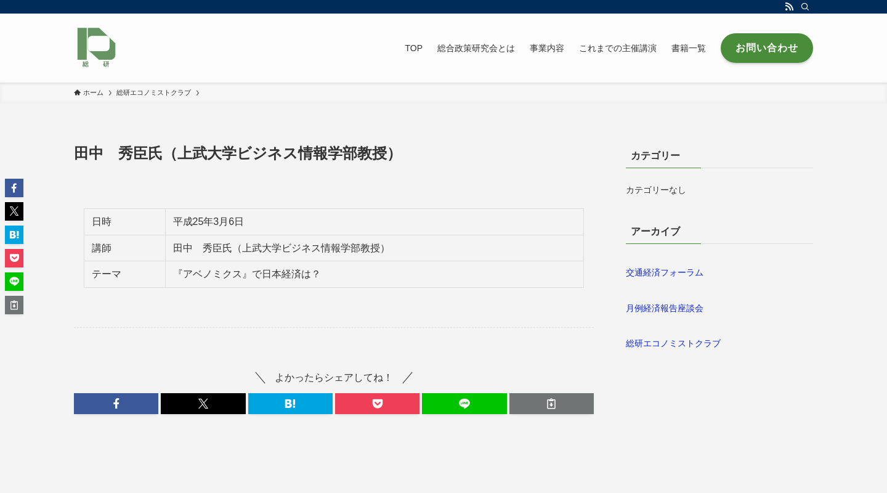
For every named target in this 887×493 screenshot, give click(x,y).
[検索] (805, 7)
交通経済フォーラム (664, 272)
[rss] (789, 7)
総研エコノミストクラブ (673, 343)
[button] (116, 403)
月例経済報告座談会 (664, 308)
